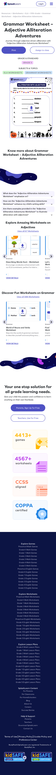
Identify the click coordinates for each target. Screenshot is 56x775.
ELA (26, 13)
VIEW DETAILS (12, 278)
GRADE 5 (27, 62)
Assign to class (42, 50)
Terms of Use (11, 736)
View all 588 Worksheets (28, 297)
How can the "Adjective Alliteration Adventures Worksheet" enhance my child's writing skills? (27, 202)
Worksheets (18, 13)
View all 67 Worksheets (28, 231)
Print (14, 50)
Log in (41, 4)
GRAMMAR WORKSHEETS (38, 72)
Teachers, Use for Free (28, 418)
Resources (6, 13)
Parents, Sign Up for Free (28, 408)
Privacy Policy (25, 736)
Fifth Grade (35, 13)
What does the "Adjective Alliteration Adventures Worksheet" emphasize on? (27, 194)
